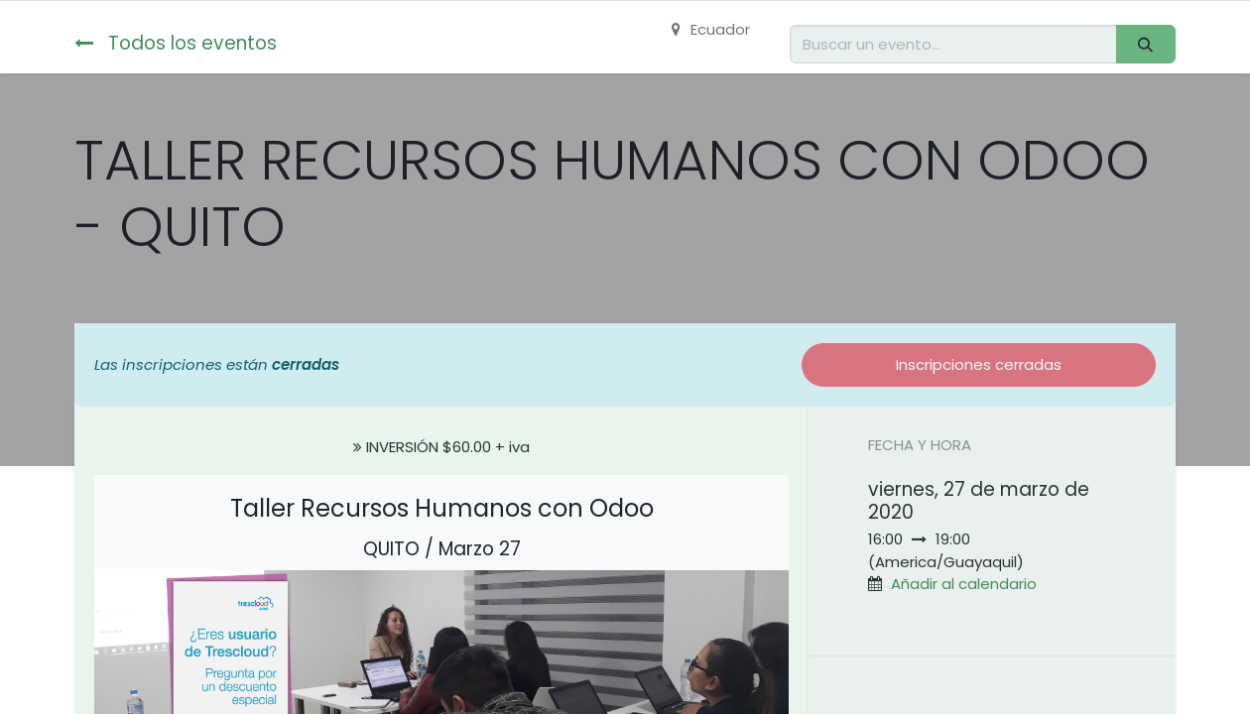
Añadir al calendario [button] (964, 583)
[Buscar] (1146, 44)
